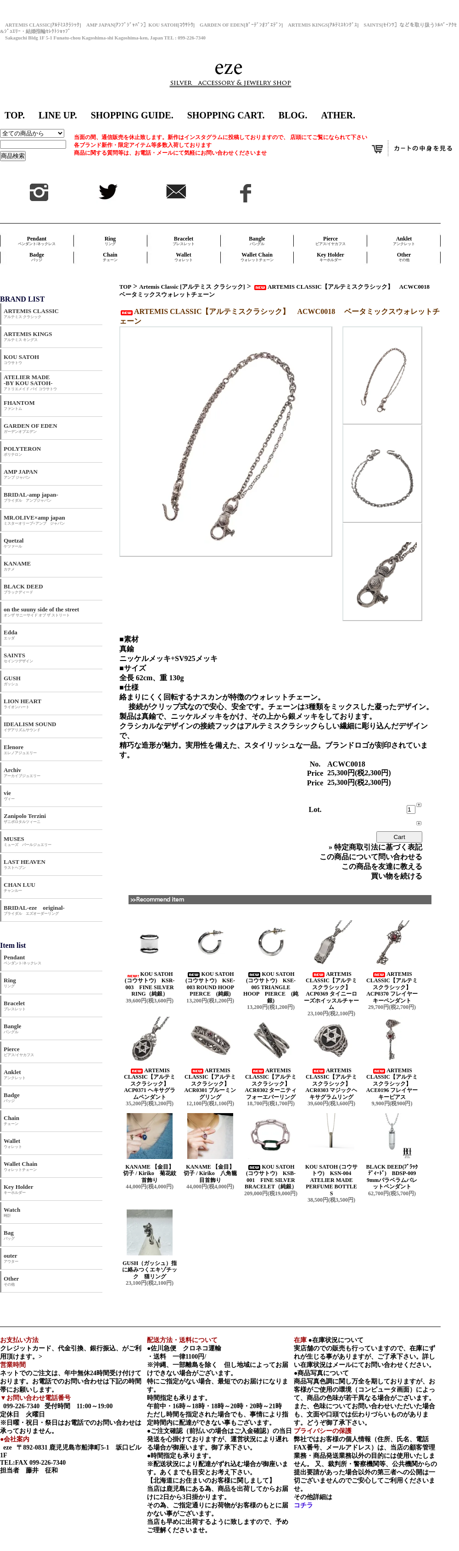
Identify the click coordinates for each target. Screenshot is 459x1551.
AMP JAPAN (24, 474)
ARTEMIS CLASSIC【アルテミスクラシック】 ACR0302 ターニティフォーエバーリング (271, 1083)
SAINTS (18, 657)
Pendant (37, 240)
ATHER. (338, 115)
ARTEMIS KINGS (28, 336)
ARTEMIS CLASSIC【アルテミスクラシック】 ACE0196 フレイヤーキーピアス (392, 1083)
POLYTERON (22, 451)
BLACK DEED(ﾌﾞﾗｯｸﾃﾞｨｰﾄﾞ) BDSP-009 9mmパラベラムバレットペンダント (393, 1177)
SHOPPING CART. (226, 115)
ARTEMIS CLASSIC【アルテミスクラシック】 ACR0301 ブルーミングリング (210, 1083)
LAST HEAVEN (24, 864)
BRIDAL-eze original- (34, 910)
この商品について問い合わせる (370, 857)
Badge (36, 257)
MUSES (27, 841)
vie (9, 795)
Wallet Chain (257, 257)
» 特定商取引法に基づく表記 (375, 847)
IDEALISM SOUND (30, 726)
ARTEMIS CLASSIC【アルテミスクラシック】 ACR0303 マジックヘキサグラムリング (332, 1083)
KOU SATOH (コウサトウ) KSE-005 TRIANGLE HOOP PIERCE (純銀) (270, 987)
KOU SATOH (21, 359)
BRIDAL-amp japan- (31, 497)
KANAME (17, 565)
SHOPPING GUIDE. (132, 115)
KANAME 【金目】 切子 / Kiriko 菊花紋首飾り (152, 1173)
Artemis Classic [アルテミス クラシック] (192, 287)
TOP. (15, 115)
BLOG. (293, 115)
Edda (10, 634)
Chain (110, 257)
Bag (9, 1235)
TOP (125, 287)
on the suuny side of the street (41, 611)
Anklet (404, 240)
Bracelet (184, 240)
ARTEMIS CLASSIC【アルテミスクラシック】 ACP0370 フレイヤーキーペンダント (392, 987)
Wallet (183, 257)
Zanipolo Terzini (25, 818)
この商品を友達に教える (381, 866)
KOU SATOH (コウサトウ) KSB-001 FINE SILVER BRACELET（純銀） (271, 1177)
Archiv (22, 772)
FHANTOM (19, 405)
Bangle (257, 240)
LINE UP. (58, 115)
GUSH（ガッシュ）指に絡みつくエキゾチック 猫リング (149, 1270)
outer (11, 1258)
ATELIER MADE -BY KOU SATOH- (30, 382)
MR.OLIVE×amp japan (34, 520)
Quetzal (13, 543)
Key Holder (330, 257)
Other (404, 257)
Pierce (330, 240)
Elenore (20, 749)
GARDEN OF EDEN (30, 428)
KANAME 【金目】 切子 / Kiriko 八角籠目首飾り (212, 1173)
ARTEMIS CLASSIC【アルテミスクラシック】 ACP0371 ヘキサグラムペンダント (149, 1083)
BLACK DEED (23, 588)
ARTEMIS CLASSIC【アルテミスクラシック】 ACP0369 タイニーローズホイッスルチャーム (331, 990)
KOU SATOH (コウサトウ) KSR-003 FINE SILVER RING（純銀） (150, 984)
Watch (12, 1212)
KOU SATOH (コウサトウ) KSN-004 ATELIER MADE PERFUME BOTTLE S (331, 1180)
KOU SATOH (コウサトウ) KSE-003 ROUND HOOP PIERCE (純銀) (212, 984)
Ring (110, 240)
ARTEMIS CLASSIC (31, 313)
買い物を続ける (396, 876)
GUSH (12, 680)
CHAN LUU (19, 887)
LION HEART (22, 703)
